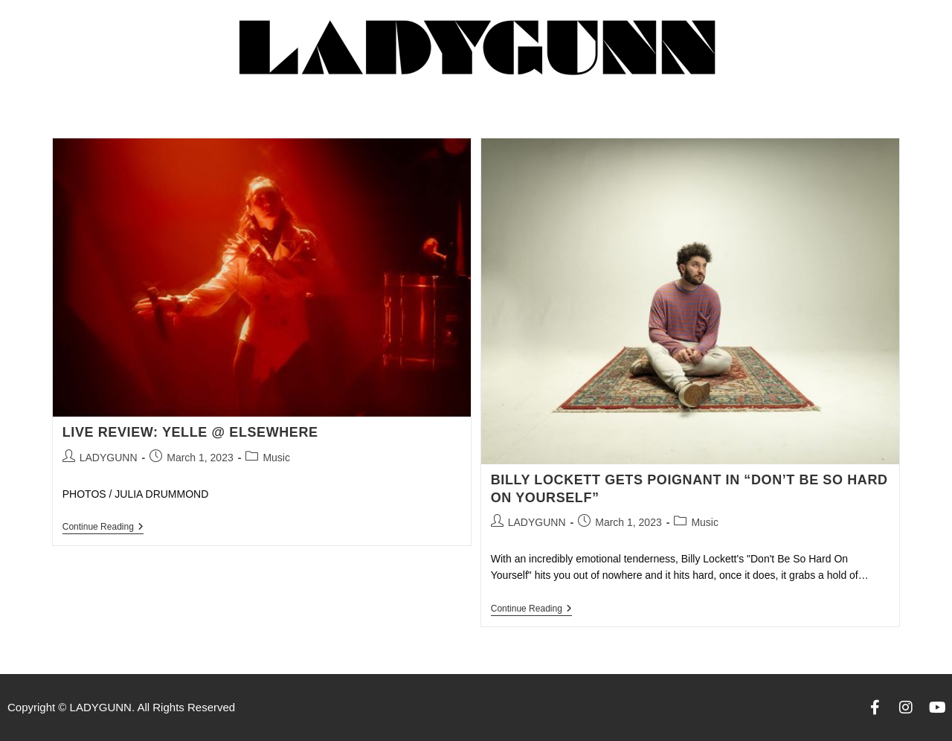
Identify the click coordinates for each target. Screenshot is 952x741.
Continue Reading (103, 527)
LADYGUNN (109, 457)
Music (276, 457)
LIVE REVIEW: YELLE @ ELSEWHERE (190, 432)
